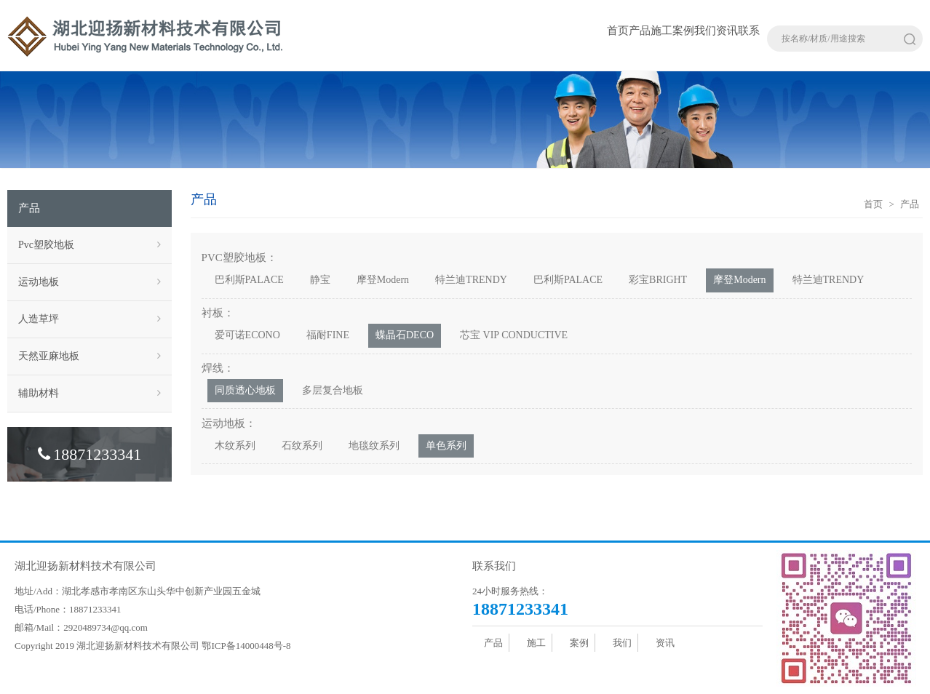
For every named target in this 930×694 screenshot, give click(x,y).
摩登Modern (383, 279)
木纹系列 (235, 445)
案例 (683, 30)
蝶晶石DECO (404, 335)
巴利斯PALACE (249, 279)
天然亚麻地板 (89, 356)
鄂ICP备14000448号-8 (246, 645)
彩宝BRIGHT (658, 279)
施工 (661, 30)
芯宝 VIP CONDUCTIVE (514, 335)
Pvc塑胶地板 (89, 245)
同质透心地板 (245, 390)
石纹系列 (302, 445)
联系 (749, 30)
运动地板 (89, 282)
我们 (705, 30)
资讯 (727, 30)
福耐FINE (327, 335)
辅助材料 (89, 393)
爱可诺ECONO (247, 335)
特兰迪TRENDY (471, 279)
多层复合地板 (332, 390)
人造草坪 (89, 319)
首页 (618, 30)
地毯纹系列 (374, 445)
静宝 (320, 279)
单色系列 (446, 445)
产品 (640, 30)
